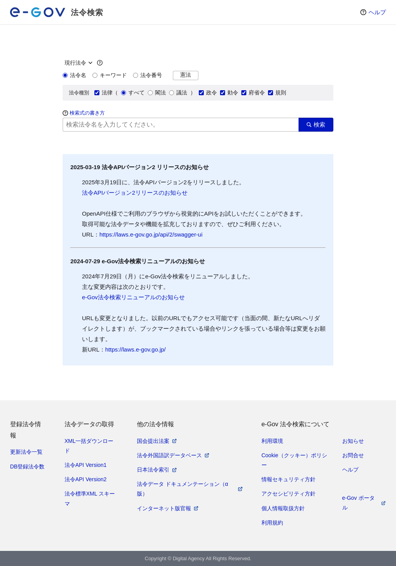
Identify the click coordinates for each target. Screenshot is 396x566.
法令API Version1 (86, 465)
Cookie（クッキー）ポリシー (294, 460)
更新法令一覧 (26, 452)
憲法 (185, 75)
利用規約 (272, 523)
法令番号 (147, 75)
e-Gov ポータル (358, 503)
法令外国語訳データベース (169, 455)
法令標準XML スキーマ (90, 498)
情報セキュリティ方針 (288, 479)
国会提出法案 (153, 441)
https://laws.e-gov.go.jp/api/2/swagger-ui (151, 234)
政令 (208, 92)
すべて (133, 92)
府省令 (253, 92)
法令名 (74, 75)
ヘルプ (377, 12)
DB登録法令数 (27, 466)
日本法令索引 (153, 470)
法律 (103, 92)
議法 (178, 92)
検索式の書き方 (87, 113)
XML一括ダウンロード (89, 446)
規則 (277, 92)
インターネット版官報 (164, 508)
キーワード (109, 75)
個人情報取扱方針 (283, 508)
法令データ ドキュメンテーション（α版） (182, 489)
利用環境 (272, 441)
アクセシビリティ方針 (288, 494)
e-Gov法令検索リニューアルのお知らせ (133, 297)
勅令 (229, 92)
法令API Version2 (86, 479)
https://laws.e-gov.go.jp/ (135, 349)
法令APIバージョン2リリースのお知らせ (135, 192)
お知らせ (353, 441)
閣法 (157, 92)
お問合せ (353, 455)
